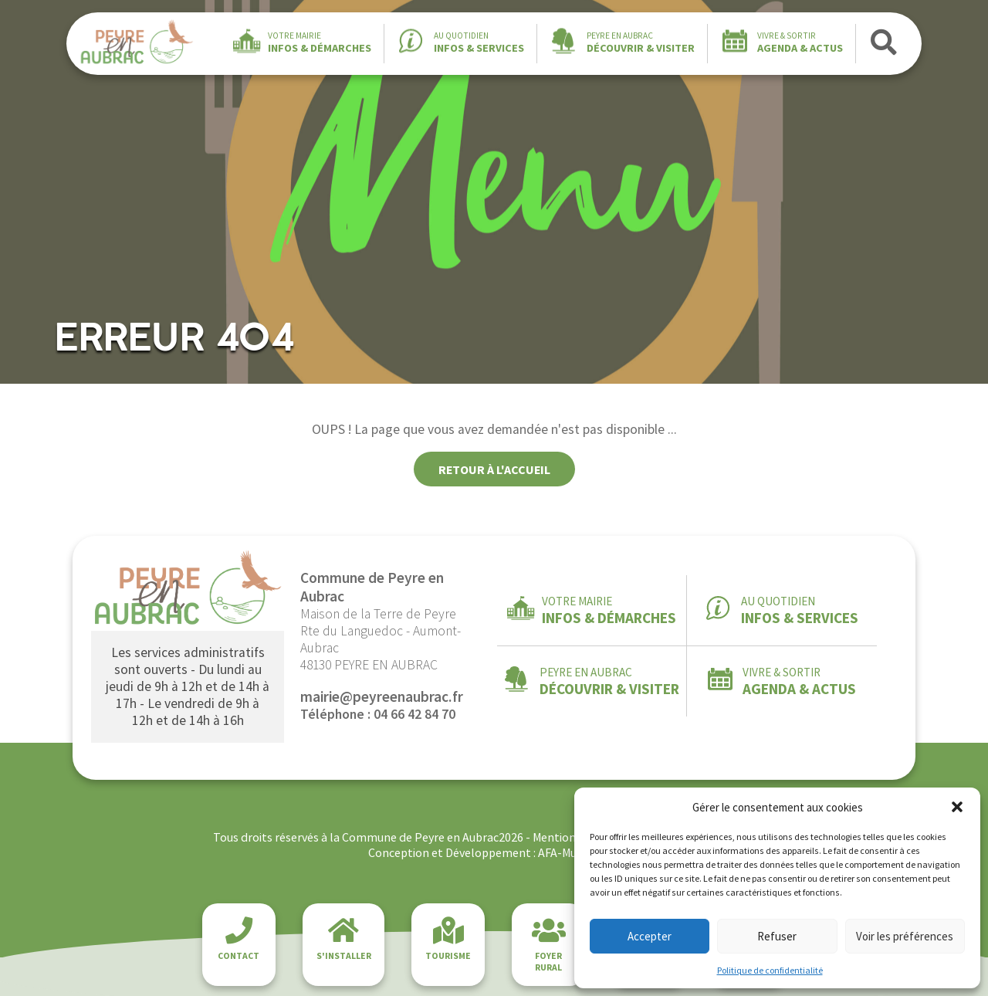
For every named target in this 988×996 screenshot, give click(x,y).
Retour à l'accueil (494, 469)
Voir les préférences (904, 936)
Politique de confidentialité (770, 970)
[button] (957, 807)
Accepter (650, 936)
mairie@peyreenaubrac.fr (381, 696)
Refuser (777, 936)
